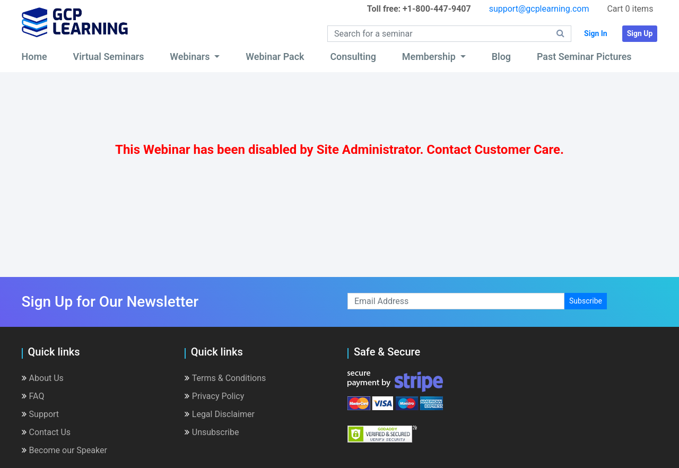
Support (40, 414)
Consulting (353, 56)
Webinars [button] (191, 56)
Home (34, 56)
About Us (43, 378)
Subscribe (585, 301)
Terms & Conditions (225, 378)
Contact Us (46, 432)
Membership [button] (430, 56)
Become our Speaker (64, 450)
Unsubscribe (212, 432)
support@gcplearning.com (539, 9)
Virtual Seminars (108, 56)
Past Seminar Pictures (584, 56)
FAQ (33, 396)
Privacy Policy (215, 396)
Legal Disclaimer (220, 414)
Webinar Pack (275, 56)
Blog (501, 56)
